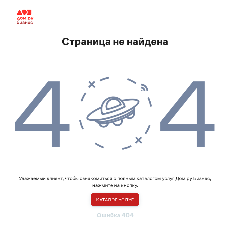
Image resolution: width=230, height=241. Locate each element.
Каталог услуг (115, 200)
